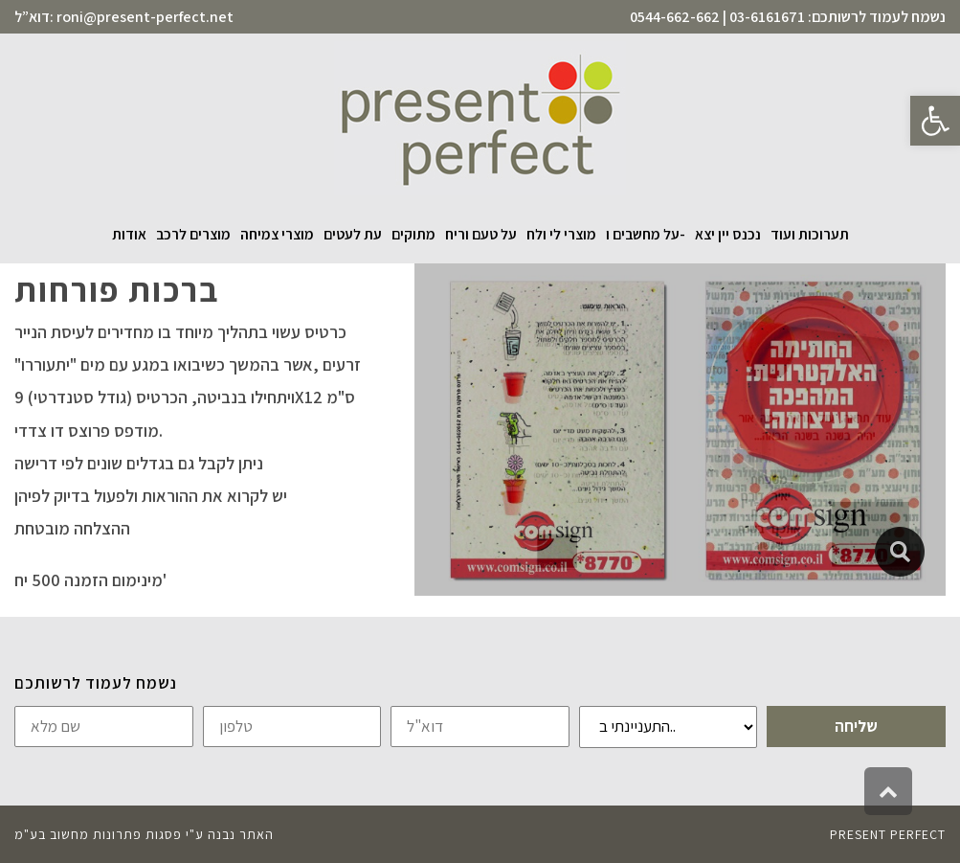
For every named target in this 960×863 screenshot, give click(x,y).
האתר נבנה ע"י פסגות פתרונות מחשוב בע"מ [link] (144, 834)
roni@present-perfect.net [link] (145, 17)
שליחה (856, 726)
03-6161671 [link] (767, 17)
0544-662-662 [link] (675, 17)
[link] (935, 121)
